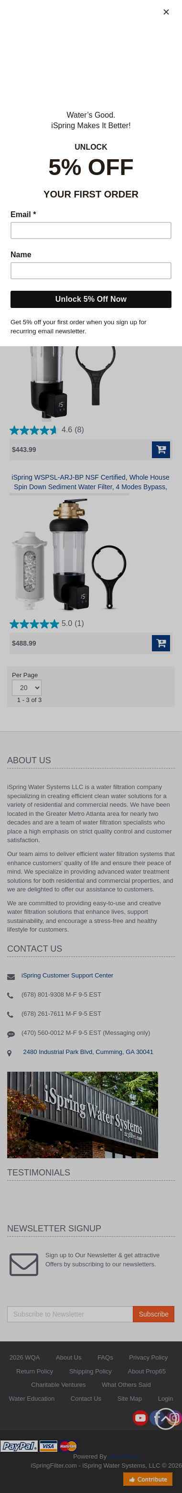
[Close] (166, 12)
